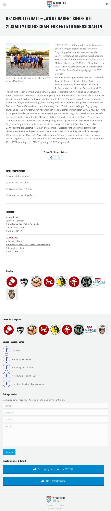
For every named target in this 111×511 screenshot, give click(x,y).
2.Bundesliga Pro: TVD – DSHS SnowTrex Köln (28, 244)
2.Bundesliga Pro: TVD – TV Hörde (22, 224)
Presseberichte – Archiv (20, 189)
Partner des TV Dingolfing (21, 195)
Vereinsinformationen (19, 176)
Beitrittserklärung (53, 481)
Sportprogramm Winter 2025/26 (53, 469)
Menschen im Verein (19, 182)
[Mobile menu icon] (4, 4)
